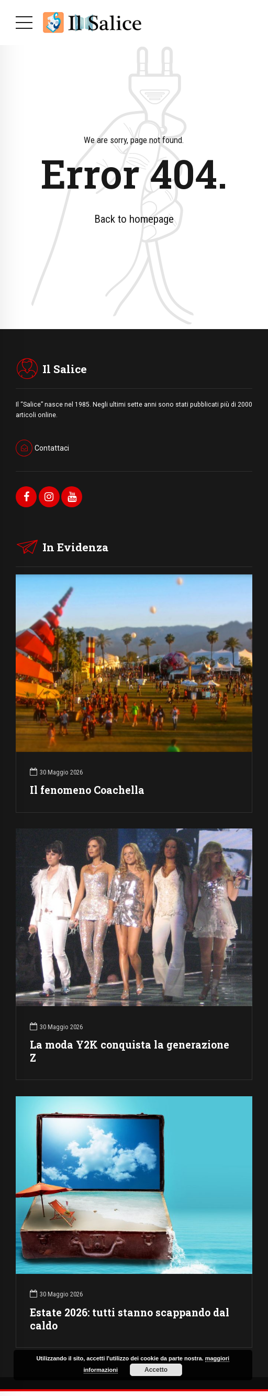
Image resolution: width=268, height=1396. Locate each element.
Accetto (156, 1369)
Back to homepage (134, 219)
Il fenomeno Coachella (87, 790)
